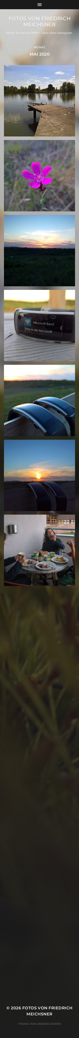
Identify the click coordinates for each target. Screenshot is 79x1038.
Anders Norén (49, 1023)
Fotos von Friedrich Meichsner (39, 21)
